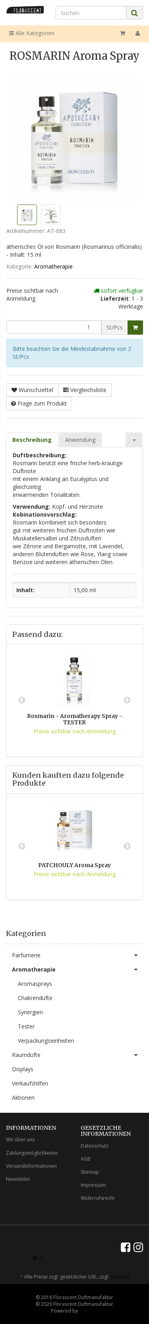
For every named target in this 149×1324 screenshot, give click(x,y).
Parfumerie (77, 955)
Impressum (93, 1185)
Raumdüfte (77, 1055)
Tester (26, 1026)
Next (127, 700)
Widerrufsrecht (97, 1198)
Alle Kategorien (31, 33)
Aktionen (23, 1097)
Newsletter (18, 1179)
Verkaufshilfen (30, 1083)
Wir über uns (20, 1139)
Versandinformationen (31, 1166)
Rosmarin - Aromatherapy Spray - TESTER (74, 718)
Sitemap (90, 1172)
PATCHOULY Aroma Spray (74, 865)
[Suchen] (91, 12)
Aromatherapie (53, 266)
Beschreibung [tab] (32, 439)
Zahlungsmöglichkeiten (32, 1153)
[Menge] (53, 327)
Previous (21, 700)
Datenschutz (94, 1145)
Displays (22, 1069)
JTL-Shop (89, 1310)
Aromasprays (35, 983)
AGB (86, 1158)
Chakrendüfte (35, 998)
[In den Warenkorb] (135, 327)
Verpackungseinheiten (46, 1040)
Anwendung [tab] (80, 439)
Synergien (30, 1012)
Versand (119, 1276)
